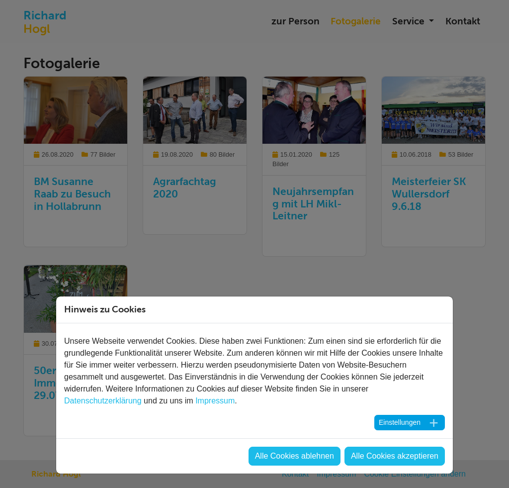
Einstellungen (400, 422)
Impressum (215, 400)
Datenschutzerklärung (103, 400)
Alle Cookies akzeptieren (394, 456)
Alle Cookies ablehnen (294, 456)
